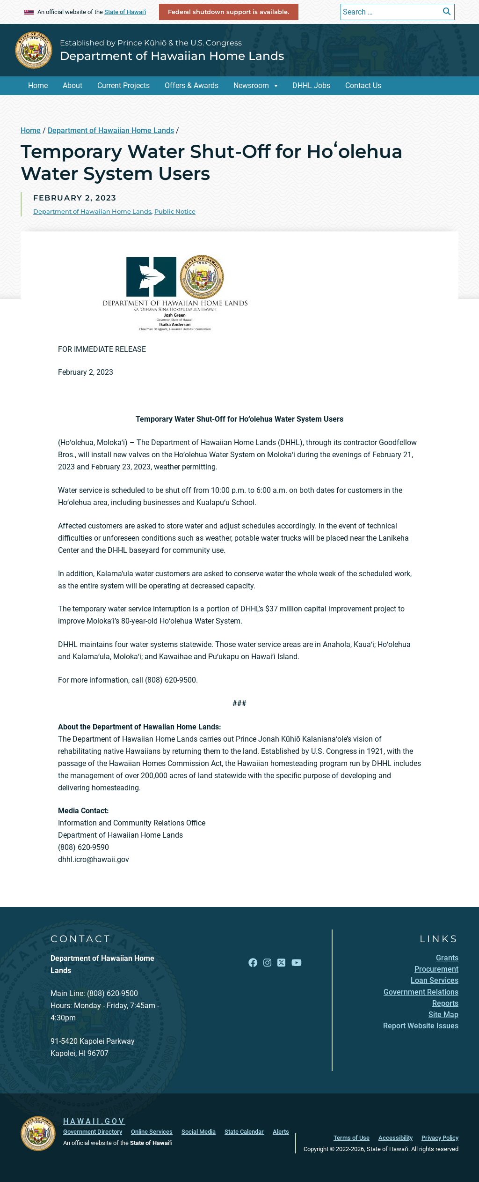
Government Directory (92, 1131)
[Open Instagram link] (267, 963)
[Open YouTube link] (296, 963)
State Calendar (244, 1131)
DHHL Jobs (311, 85)
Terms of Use (352, 1137)
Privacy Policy (439, 1137)
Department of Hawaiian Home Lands (172, 56)
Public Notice (175, 211)
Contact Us (363, 85)
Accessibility (395, 1137)
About (72, 85)
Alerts (281, 1131)
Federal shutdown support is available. (228, 11)
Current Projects (123, 85)
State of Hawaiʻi (125, 11)
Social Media (198, 1131)
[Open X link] (281, 963)
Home (38, 85)
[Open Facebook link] (252, 963)
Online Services (152, 1131)
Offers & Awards (191, 85)
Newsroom (251, 85)
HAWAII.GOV (94, 1121)
